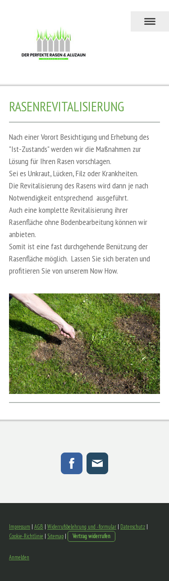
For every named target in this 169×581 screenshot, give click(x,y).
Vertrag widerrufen (91, 536)
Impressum (19, 527)
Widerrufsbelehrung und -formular (81, 527)
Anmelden (19, 557)
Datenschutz (132, 527)
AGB (38, 527)
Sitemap (55, 536)
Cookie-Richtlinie (26, 536)
